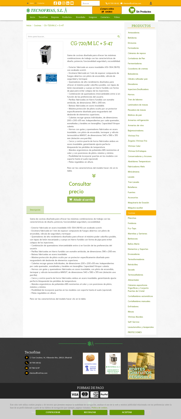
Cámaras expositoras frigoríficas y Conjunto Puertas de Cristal (138, 288)
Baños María (133, 243)
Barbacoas (133, 238)
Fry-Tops (132, 228)
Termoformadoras (136, 259)
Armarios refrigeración (138, 120)
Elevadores (133, 84)
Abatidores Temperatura (139, 161)
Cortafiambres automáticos (140, 296)
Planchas (132, 217)
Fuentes (131, 192)
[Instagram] (63, 3)
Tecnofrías (43, 17)
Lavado (131, 176)
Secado (131, 269)
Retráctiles (133, 264)
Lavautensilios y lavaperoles (141, 327)
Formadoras (133, 47)
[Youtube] (72, 3)
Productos (67, 17)
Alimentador (133, 279)
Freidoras (132, 223)
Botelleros (132, 187)
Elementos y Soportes (138, 248)
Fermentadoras (135, 63)
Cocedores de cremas (138, 68)
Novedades (80, 17)
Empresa (55, 17)
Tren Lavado (133, 182)
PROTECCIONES (135, 332)
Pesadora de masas (137, 109)
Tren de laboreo (135, 99)
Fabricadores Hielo (136, 166)
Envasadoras (134, 254)
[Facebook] (55, 3)
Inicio (30, 3)
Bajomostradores (135, 130)
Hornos (131, 94)
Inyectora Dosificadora (138, 89)
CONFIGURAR (53, 412)
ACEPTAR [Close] (127, 412)
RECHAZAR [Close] (90, 412)
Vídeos (117, 17)
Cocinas (131, 212)
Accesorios (133, 197)
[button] (151, 3)
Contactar (39, 3)
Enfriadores (133, 306)
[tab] (35, 210)
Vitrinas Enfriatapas (137, 151)
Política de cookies (99, 408)
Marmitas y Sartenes (137, 233)
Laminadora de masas (138, 104)
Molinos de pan (135, 114)
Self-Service (133, 321)
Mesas (131, 311)
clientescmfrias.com (131, 3)
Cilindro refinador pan (138, 78)
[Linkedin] (67, 3)
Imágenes (93, 17)
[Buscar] (73, 36)
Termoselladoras (135, 274)
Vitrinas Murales (135, 316)
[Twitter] (59, 3)
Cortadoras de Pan (136, 58)
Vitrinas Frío (133, 135)
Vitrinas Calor (134, 145)
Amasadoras (133, 32)
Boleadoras (133, 73)
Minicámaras (133, 171)
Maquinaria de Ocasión (138, 202)
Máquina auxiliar (135, 207)
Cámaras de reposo (137, 53)
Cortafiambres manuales (139, 301)
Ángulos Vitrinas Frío (137, 140)
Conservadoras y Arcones (140, 156)
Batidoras (132, 37)
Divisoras (132, 42)
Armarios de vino (136, 125)
